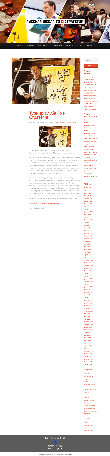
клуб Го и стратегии (40, 203)
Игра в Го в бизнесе (90, 95)
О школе (19, 46)
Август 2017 (87, 225)
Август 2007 (87, 356)
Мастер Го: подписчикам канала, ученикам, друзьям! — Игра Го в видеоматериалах (90, 141)
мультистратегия (89, 400)
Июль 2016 (87, 247)
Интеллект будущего (74, 46)
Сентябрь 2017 (88, 222)
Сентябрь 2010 (88, 332)
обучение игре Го (89, 405)
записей (88, 425)
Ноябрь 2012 (88, 289)
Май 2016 (87, 252)
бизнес (86, 381)
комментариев (90, 428)
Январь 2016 (88, 263)
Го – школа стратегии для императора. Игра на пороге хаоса (91, 79)
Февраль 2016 (88, 260)
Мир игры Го (42, 46)
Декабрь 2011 (88, 303)
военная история (89, 384)
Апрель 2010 (88, 346)
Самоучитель (57, 46)
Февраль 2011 (88, 322)
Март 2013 (87, 284)
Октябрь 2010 (88, 330)
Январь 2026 (88, 188)
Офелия (86, 120)
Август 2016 (87, 244)
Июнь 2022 (87, 196)
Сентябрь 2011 (88, 311)
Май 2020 (87, 206)
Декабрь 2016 (88, 238)
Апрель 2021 (88, 201)
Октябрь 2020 (88, 204)
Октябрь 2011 (88, 308)
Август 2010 (87, 335)
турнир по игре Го (53, 203)
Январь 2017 (88, 236)
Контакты (90, 46)
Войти (86, 422)
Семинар (91, 149)
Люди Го (86, 397)
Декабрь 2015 (88, 265)
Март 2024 (87, 190)
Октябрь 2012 (88, 292)
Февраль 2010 (88, 351)
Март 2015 (87, 276)
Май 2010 (87, 343)
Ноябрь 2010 (88, 327)
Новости (75, 122)
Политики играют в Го (91, 411)
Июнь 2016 (87, 249)
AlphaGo (86, 373)
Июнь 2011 (87, 316)
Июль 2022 (87, 193)
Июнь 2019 (87, 214)
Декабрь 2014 (88, 279)
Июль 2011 (87, 314)
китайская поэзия (89, 395)
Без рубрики (60, 122)
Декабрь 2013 (88, 281)
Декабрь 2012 (88, 287)
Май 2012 (87, 295)
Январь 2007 (88, 362)
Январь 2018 (88, 220)
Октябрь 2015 (88, 271)
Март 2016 (87, 257)
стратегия (87, 414)
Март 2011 (87, 319)
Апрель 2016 (88, 255)
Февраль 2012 (88, 300)
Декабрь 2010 (88, 324)
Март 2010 (87, 348)
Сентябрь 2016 (88, 241)
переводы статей (89, 408)
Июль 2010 (87, 338)
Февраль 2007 (88, 359)
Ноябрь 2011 (88, 305)
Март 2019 (87, 217)
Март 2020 (87, 209)
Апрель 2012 (88, 297)
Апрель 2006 (88, 364)
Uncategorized (88, 376)
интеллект (67, 122)
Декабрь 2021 (88, 198)
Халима (86, 128)
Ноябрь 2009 (88, 354)
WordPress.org (88, 430)
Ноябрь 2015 (88, 268)
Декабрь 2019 (88, 212)
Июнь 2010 (87, 340)
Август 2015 (87, 273)
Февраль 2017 (88, 233)
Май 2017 (87, 228)
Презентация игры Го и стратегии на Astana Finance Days (91, 101)
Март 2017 (87, 230)
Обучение (30, 46)
